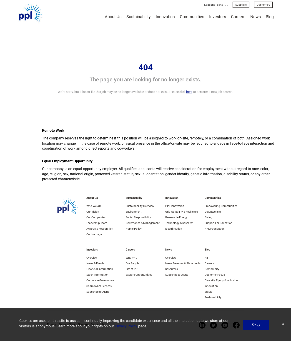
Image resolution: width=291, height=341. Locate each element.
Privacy (51, 324)
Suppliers (241, 4)
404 (145, 67)
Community (212, 269)
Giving (208, 217)
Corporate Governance (100, 280)
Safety (208, 291)
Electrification (173, 228)
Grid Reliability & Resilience (181, 211)
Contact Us (97, 324)
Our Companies (95, 217)
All (206, 257)
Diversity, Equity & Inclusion (221, 280)
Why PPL (131, 257)
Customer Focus (215, 274)
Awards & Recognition (99, 228)
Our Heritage (94, 234)
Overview (91, 257)
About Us (113, 16)
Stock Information (97, 274)
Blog (270, 16)
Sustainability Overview (140, 206)
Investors (217, 16)
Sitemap (83, 324)
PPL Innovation (174, 206)
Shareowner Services (99, 286)
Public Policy (134, 228)
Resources (171, 269)
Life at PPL (132, 269)
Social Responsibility (138, 217)
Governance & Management (143, 223)
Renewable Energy (176, 217)
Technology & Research (179, 223)
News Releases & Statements (183, 263)
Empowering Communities (221, 206)
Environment (133, 211)
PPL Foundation (215, 228)
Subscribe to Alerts (97, 291)
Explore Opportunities (139, 274)
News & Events (95, 263)
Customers (263, 4)
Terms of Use (67, 324)
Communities (192, 16)
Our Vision (92, 211)
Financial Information (99, 269)
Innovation (165, 16)
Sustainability (138, 16)
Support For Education (218, 223)
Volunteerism (213, 211)
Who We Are (93, 206)
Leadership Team (96, 223)
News (255, 16)
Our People (132, 263)
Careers (238, 16)
